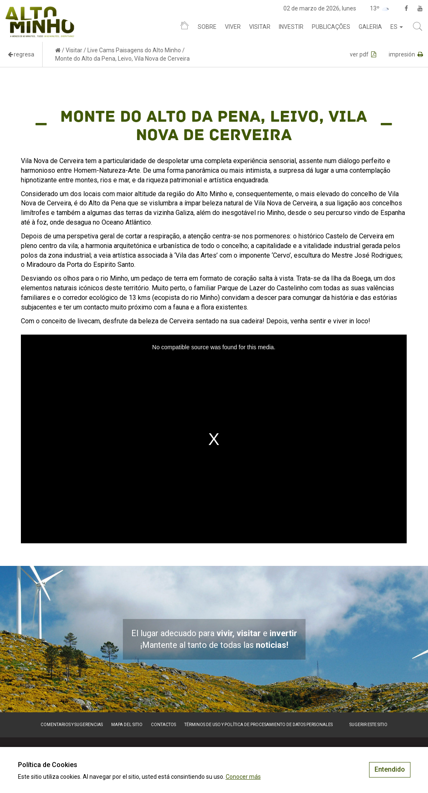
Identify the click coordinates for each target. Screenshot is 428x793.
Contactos (163, 724)
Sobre (207, 26)
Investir (291, 26)
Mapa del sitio (127, 724)
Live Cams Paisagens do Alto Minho (134, 50)
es (396, 26)
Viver (233, 26)
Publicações (331, 26)
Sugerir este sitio (368, 724)
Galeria (370, 26)
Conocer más (243, 776)
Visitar (259, 26)
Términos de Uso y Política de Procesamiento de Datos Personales (258, 724)
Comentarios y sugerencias (72, 724)
